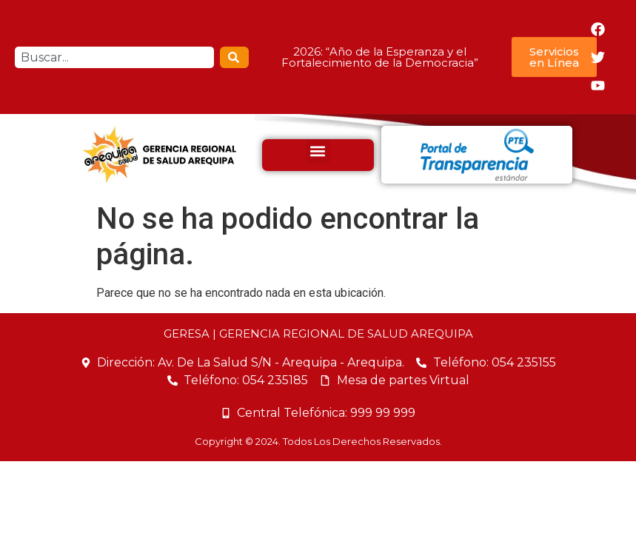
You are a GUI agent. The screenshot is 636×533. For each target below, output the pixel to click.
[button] (318, 151)
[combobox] (114, 57)
